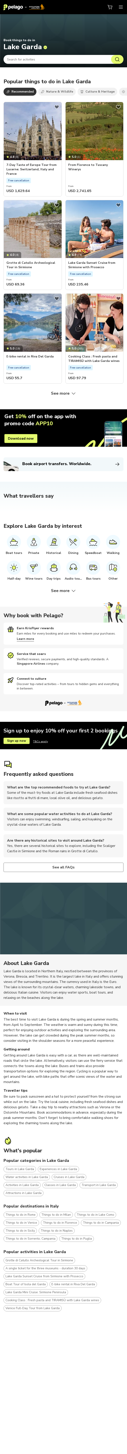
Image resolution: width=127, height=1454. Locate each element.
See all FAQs (63, 867)
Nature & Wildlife (57, 91)
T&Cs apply (40, 741)
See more (63, 393)
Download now (21, 438)
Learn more (25, 639)
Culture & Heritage (97, 91)
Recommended (20, 91)
